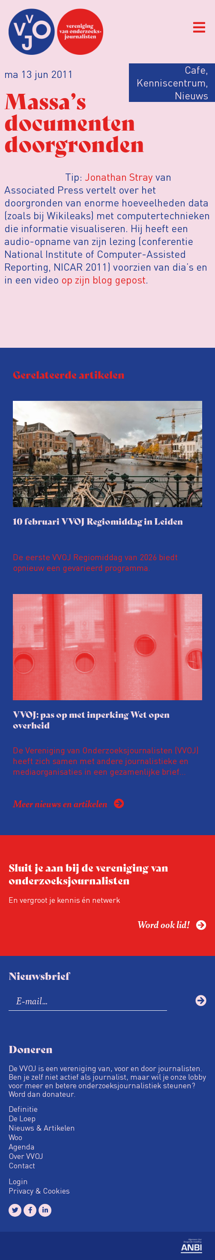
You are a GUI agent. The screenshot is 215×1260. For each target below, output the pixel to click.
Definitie (23, 1109)
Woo (15, 1137)
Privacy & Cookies (39, 1190)
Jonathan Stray (119, 176)
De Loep (22, 1118)
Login (18, 1181)
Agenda (22, 1146)
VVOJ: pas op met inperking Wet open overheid (91, 719)
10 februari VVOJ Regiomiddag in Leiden (98, 521)
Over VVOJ (26, 1156)
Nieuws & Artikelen (42, 1127)
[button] (198, 27)
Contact (22, 1165)
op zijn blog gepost (103, 279)
